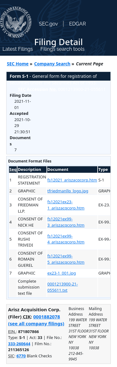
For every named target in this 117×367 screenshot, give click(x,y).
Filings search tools (62, 49)
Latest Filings (17, 49)
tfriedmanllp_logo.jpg (67, 191)
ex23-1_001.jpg (61, 273)
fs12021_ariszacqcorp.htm (72, 180)
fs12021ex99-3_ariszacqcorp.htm (66, 222)
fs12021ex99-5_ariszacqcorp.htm (66, 259)
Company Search (52, 64)
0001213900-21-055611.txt (62, 287)
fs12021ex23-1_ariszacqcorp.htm (66, 205)
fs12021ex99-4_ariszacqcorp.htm (66, 239)
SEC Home (18, 64)
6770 (21, 356)
